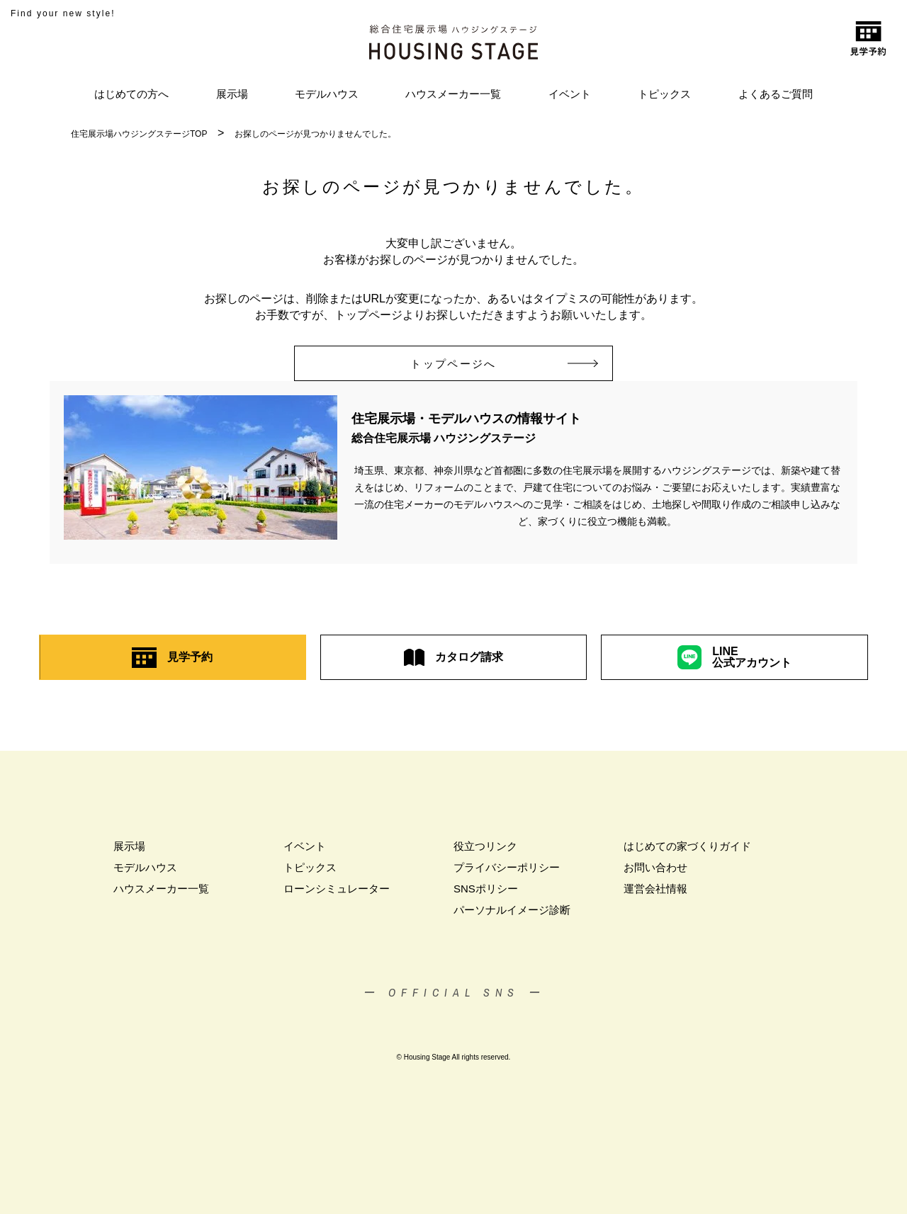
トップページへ (473, 364)
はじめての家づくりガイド (687, 846)
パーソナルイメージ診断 (512, 910)
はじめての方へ (131, 94)
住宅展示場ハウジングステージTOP (139, 134)
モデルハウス (327, 94)
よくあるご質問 (775, 94)
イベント (569, 94)
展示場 (232, 94)
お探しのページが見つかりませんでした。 (315, 134)
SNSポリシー (486, 889)
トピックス (664, 94)
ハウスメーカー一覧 (453, 94)
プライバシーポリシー (507, 867)
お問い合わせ (655, 867)
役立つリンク (485, 846)
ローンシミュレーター (336, 889)
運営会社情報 (655, 889)
